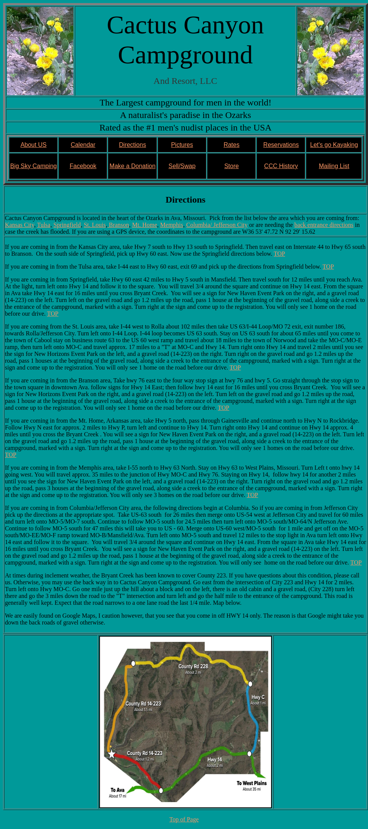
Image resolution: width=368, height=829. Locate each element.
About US (33, 145)
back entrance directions (323, 225)
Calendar (83, 145)
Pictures (182, 145)
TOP (279, 253)
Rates (232, 145)
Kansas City (19, 225)
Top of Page (183, 819)
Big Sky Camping (33, 166)
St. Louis (95, 225)
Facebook (83, 166)
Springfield (67, 225)
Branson (118, 225)
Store (231, 166)
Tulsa (43, 225)
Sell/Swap (181, 166)
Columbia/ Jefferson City (216, 225)
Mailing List (334, 166)
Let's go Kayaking (334, 145)
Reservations (281, 145)
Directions (132, 145)
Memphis (171, 225)
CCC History (281, 166)
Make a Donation (132, 166)
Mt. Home (144, 225)
